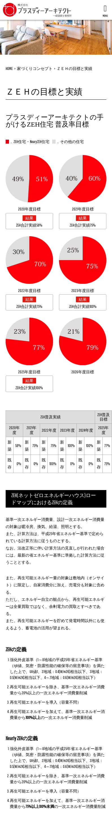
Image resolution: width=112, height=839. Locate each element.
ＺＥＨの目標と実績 (74, 68)
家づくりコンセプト (34, 68)
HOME (9, 68)
